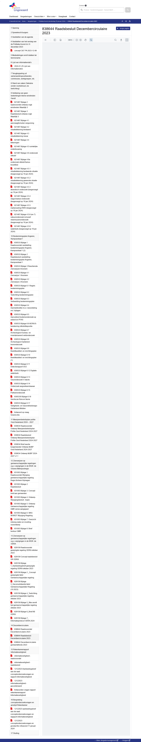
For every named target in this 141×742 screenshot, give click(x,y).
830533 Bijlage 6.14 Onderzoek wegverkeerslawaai (23, 385)
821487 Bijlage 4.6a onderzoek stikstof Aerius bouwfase (20, 162)
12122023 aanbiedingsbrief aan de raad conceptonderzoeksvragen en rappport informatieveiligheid (23, 713)
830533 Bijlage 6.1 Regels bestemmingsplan (23, 287)
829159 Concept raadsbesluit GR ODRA (24, 558)
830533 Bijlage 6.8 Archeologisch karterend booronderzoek (20, 341)
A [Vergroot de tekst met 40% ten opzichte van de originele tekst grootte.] (130, 21)
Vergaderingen (26, 16)
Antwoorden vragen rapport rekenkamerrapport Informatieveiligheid (23, 692)
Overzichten (38, 16)
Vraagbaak (62, 16)
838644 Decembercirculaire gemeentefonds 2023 (23, 643)
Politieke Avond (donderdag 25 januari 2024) (52, 21)
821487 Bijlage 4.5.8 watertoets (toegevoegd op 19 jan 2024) (24, 228)
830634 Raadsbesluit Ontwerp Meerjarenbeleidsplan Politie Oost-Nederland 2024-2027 (24, 437)
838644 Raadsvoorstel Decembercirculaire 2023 (21, 630)
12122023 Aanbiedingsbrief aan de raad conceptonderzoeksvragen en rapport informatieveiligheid (23, 673)
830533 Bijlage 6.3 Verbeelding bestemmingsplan (22, 300)
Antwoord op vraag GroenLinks (20, 413)
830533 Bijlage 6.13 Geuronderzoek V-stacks (20, 378)
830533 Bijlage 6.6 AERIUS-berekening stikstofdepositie (24, 325)
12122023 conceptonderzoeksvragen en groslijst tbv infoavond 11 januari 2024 (23, 725)
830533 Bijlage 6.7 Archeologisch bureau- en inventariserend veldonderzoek (23, 332)
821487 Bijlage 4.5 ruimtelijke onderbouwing (24, 148)
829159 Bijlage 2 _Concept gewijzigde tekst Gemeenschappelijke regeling (23, 575)
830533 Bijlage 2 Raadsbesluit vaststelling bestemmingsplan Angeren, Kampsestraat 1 (21, 258)
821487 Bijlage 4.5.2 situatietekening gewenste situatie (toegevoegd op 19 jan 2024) (24, 180)
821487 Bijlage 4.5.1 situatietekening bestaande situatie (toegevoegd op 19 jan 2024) (24, 171)
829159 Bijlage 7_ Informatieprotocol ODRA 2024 (22, 619)
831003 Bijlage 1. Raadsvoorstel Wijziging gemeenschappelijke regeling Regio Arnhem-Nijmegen (22, 476)
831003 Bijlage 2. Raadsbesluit (19, 485)
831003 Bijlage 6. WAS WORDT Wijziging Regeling (22, 514)
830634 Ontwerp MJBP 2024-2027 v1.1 (24, 454)
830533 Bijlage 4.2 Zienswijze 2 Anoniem (20, 280)
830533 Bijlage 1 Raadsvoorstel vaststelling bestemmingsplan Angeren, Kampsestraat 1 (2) (21, 246)
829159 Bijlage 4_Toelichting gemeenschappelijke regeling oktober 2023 (24, 596)
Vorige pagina (123, 28)
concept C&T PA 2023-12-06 (24, 51)
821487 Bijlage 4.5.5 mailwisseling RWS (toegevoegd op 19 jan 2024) (23, 208)
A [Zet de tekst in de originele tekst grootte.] (122, 21)
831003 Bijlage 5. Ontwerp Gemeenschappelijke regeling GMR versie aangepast (23, 506)
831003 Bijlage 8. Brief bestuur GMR (21, 530)
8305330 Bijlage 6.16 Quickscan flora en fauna (21, 398)
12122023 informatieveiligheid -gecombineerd (19, 683)
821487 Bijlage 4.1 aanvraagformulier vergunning (22, 121)
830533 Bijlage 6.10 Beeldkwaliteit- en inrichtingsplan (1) (23, 357)
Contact (72, 16)
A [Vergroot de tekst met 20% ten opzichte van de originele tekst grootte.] (126, 21)
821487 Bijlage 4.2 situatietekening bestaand (21, 128)
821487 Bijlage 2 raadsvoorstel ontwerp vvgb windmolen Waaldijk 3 (21, 104)
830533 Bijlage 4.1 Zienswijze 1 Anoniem (20, 274)
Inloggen (126, 740)
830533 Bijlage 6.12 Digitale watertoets (24, 372)
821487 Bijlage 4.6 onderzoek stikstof (24, 154)
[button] (128, 10)
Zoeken (81, 5)
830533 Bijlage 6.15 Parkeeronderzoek (20, 391)
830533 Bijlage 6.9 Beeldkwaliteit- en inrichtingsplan (23, 349)
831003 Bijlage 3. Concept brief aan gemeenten (23, 492)
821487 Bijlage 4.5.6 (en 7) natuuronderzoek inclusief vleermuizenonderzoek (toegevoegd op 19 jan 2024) (23, 218)
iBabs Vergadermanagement (107, 740)
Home (24, 21)
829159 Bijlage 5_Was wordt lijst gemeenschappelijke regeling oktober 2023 (24, 605)
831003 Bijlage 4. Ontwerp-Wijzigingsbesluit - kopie (23, 498)
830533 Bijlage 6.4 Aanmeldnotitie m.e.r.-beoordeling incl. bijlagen (24, 307)
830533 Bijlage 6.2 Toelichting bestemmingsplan (22, 293)
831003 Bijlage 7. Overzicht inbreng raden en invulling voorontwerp (23, 522)
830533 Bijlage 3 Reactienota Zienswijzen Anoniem (24, 267)
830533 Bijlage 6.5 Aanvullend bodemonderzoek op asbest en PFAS (23, 317)
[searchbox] (101, 10)
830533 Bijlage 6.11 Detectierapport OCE (20, 365)
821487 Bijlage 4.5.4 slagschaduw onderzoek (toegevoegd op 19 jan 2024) (22, 198)
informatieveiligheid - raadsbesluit (21, 663)
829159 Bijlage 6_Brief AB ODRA (23, 613)
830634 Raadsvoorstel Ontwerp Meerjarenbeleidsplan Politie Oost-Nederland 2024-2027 (24, 428)
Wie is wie (51, 16)
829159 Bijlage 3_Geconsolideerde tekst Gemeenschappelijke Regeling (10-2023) (23, 585)
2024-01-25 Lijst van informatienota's (20, 67)
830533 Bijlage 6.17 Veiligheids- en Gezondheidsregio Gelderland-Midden (24, 405)
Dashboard (13, 16)
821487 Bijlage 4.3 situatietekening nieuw (20, 135)
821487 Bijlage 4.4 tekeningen (20, 141)
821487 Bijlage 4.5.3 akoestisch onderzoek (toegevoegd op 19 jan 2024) (24, 189)
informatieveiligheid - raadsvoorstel (21, 657)
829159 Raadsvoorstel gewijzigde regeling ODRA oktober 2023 (24, 550)
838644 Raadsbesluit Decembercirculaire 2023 (21, 637)
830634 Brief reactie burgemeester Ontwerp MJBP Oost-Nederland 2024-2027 (22, 446)
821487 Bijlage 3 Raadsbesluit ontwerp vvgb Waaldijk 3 (21, 114)
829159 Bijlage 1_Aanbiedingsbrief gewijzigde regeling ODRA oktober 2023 (23, 565)
